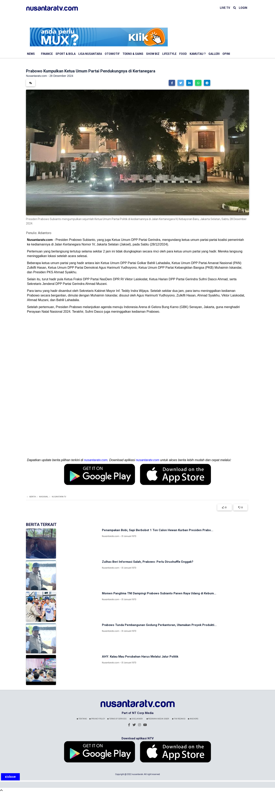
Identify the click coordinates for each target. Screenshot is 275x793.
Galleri (214, 53)
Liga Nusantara (90, 53)
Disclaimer (136, 719)
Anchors (193, 719)
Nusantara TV (59, 497)
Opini (226, 53)
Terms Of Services (117, 719)
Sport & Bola (66, 53)
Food (183, 53)
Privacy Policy (97, 719)
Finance (47, 53)
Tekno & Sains (133, 53)
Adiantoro (44, 233)
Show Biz (152, 53)
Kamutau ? (198, 53)
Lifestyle (169, 53)
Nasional (43, 497)
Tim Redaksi (178, 719)
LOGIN (243, 7)
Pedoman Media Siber (157, 719)
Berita (32, 497)
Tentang (82, 719)
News (31, 53)
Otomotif (112, 53)
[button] (172, 83)
